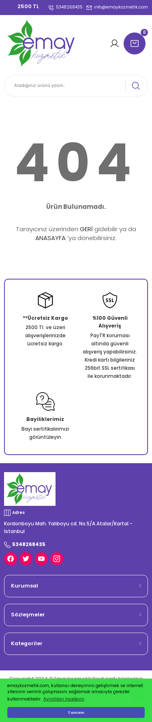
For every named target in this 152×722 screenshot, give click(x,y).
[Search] (76, 86)
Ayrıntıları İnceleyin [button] (63, 699)
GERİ (86, 229)
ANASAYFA (50, 238)
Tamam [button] (76, 712)
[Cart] (136, 43)
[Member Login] (115, 43)
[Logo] (42, 43)
